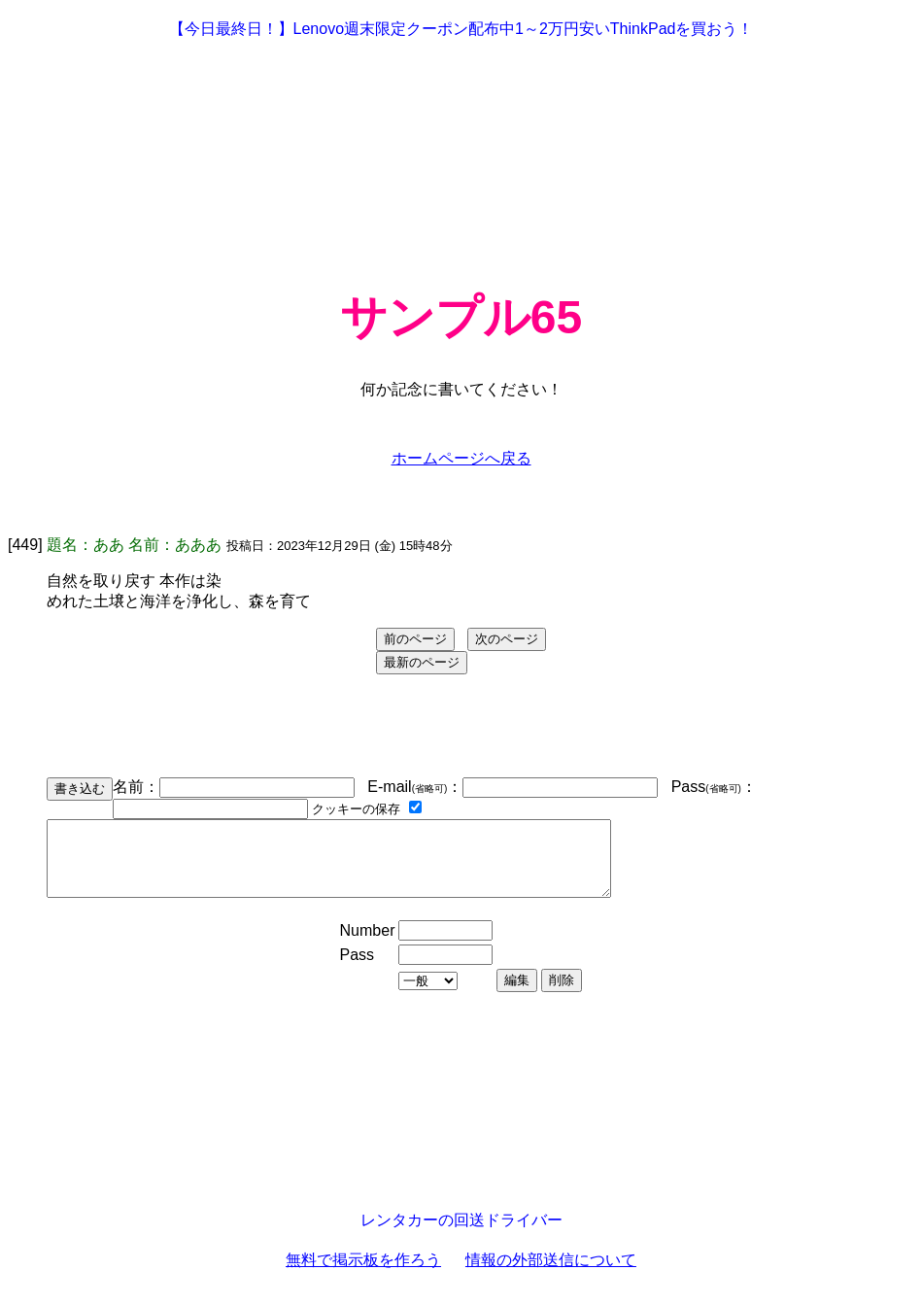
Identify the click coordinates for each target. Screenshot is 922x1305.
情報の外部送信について (550, 1274)
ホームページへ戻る (461, 458)
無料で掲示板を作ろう (363, 1274)
